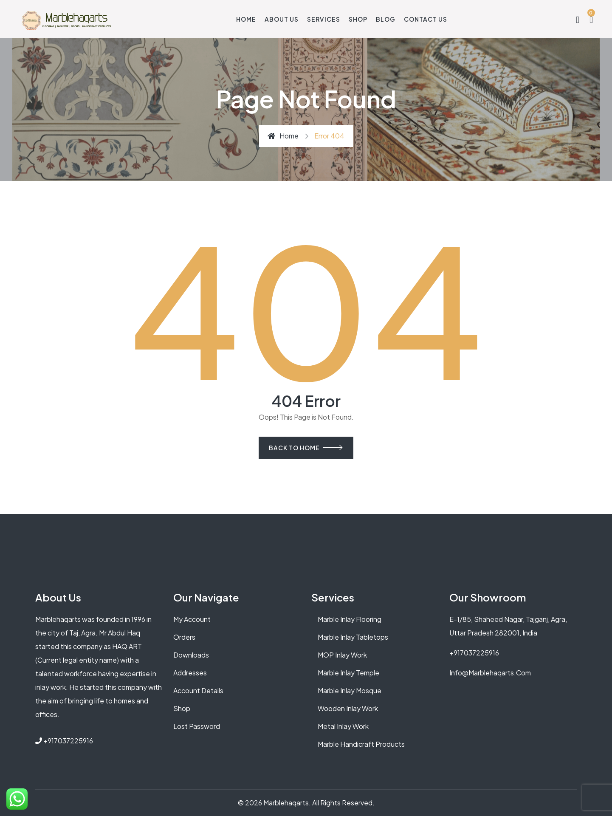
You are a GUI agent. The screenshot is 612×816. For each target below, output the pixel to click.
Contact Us (425, 19)
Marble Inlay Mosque (349, 690)
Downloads (191, 654)
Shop (358, 19)
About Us (282, 19)
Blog (385, 19)
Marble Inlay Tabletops (353, 636)
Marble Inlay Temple (348, 672)
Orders (184, 636)
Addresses (190, 672)
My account (192, 619)
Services (323, 19)
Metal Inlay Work (343, 726)
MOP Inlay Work (342, 654)
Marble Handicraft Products (361, 744)
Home (246, 19)
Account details (198, 690)
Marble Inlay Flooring (349, 619)
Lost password (196, 726)
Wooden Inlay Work (348, 708)
